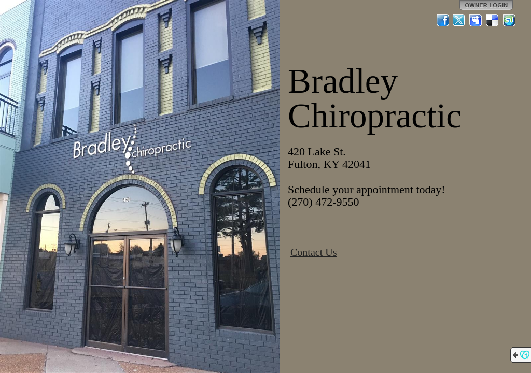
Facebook (443, 20)
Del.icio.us (492, 20)
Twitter (459, 20)
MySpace (476, 20)
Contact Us (313, 252)
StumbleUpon (509, 20)
